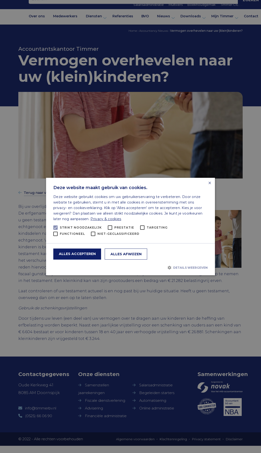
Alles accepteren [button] (77, 254)
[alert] (130, 226)
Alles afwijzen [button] (126, 254)
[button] (130, 267)
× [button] (209, 183)
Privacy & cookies (105, 219)
